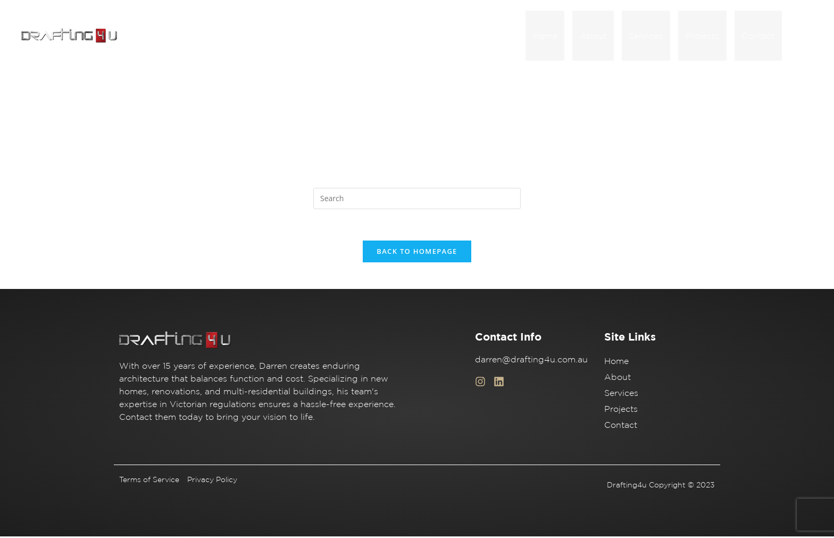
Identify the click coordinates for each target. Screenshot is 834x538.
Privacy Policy (212, 481)
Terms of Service (149, 481)
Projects (708, 36)
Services (656, 36)
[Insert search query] (417, 199)
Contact (760, 36)
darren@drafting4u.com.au (531, 361)
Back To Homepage (417, 253)
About (607, 36)
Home (563, 36)
